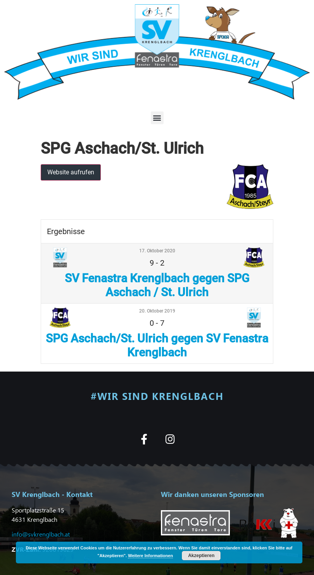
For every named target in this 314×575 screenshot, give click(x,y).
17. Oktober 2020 (157, 251)
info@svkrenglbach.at (41, 534)
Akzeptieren (201, 555)
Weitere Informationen (150, 555)
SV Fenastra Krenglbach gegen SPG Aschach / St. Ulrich (157, 285)
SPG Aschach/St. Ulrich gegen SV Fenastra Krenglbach (157, 345)
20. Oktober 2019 (157, 311)
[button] (157, 117)
